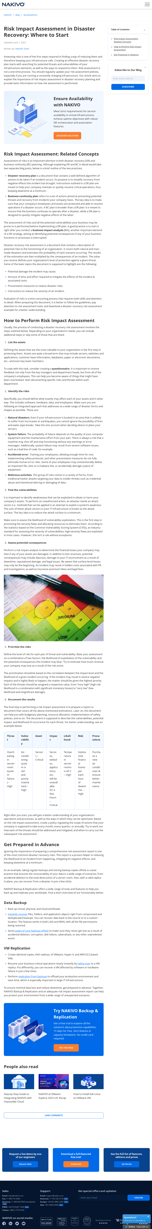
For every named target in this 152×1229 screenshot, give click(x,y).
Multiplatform (30, 14)
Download (76, 1164)
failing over (84, 963)
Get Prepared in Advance (126, 54)
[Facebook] (4, 1223)
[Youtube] (23, 1223)
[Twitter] (17, 1223)
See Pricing (127, 1164)
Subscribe (128, 87)
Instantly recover (17, 914)
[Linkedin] (10, 1223)
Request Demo (25, 1164)
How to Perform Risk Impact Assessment (127, 48)
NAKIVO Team (22, 48)
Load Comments (54, 1115)
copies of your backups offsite (31, 930)
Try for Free (66, 1047)
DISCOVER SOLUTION (67, 135)
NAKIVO (8, 14)
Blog (17, 14)
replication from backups (32, 976)
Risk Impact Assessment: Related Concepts (126, 40)
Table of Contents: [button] (120, 29)
